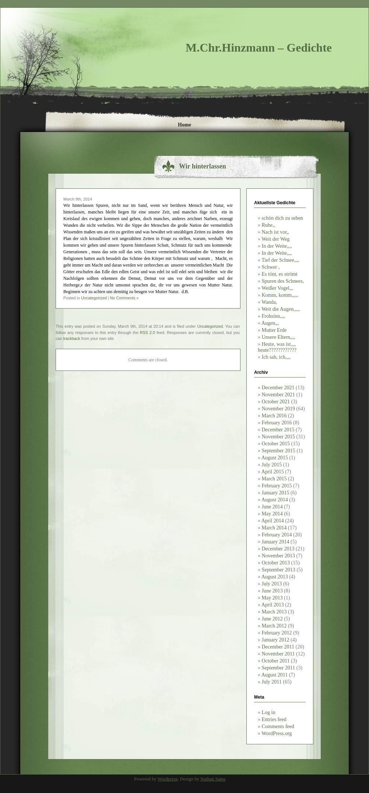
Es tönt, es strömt (280, 274)
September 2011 (278, 668)
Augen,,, (270, 323)
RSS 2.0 (147, 332)
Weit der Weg (275, 239)
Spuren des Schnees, (283, 281)
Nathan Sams (212, 779)
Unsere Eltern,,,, (278, 337)
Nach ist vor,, (275, 232)
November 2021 (278, 394)
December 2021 (278, 387)
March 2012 (274, 626)
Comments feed (278, 726)
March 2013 (274, 612)
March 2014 (274, 528)
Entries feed (274, 719)
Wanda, (269, 302)
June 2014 (272, 506)
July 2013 (272, 584)
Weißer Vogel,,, (277, 288)
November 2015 (278, 436)
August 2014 (274, 499)
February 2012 (277, 633)
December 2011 (278, 647)
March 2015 (274, 478)
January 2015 (275, 492)
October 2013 (276, 563)
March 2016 (274, 415)
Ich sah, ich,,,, (276, 357)
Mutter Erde (274, 330)
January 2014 (275, 542)
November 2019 (278, 408)
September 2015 (278, 450)
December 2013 (278, 549)
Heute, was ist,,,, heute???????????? (277, 347)
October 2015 (276, 443)
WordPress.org (276, 733)
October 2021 (276, 401)
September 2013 (278, 570)
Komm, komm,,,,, (280, 295)
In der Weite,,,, (277, 246)
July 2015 (272, 464)
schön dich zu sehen (282, 218)
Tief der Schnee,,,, (280, 260)
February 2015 (277, 485)
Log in (268, 712)
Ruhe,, (268, 225)
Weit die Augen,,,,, (280, 309)
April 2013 (272, 605)
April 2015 (272, 471)
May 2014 (272, 514)
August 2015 (274, 457)
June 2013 (272, 591)
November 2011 (278, 654)
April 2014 (272, 521)
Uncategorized (94, 298)
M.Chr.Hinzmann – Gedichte (259, 47)
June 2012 (272, 619)
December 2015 (278, 429)
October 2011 (276, 661)
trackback (71, 338)
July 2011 (272, 682)
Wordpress (168, 779)
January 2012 (275, 640)
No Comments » (124, 298)
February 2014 (277, 535)
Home (184, 125)
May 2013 (272, 598)
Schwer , (271, 267)
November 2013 (278, 556)
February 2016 (277, 422)
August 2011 (274, 675)
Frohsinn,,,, (273, 316)
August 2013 (274, 577)
